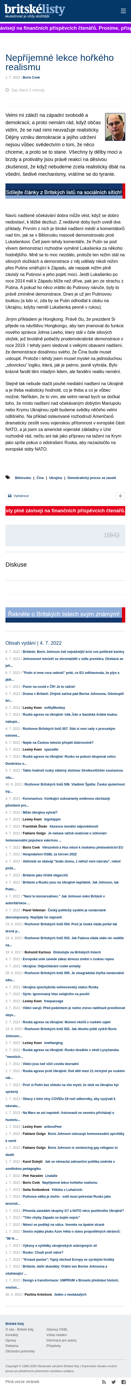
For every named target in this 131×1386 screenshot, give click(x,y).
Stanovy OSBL (57, 1329)
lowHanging (53, 1043)
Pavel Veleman (34, 910)
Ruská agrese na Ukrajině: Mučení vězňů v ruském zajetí (66, 1022)
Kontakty (11, 1335)
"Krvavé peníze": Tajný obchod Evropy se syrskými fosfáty (68, 1260)
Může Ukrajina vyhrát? (40, 812)
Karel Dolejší (33, 1162)
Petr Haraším (33, 1176)
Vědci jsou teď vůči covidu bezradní (51, 1064)
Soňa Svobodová (36, 1190)
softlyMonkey (54, 708)
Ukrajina (55, 478)
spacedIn (51, 749)
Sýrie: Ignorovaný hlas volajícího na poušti (56, 994)
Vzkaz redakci (56, 1335)
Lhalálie (51, 1176)
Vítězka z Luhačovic (67, 1190)
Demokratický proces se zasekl (92, 478)
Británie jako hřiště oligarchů (45, 875)
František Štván (35, 826)
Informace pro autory (61, 1340)
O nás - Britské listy (19, 1329)
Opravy (10, 1340)
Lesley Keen (32, 708)
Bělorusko (23, 478)
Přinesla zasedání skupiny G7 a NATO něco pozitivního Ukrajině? (73, 1211)
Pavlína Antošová (38, 1294)
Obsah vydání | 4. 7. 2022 (33, 643)
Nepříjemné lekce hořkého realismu (69, 1183)
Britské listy (53, 11)
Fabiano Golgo (34, 833)
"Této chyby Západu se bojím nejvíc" (51, 1218)
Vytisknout (18, 496)
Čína (40, 478)
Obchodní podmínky (20, 1351)
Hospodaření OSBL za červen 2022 (50, 854)
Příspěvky (53, 1346)
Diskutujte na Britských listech (77, 952)
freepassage (53, 1001)
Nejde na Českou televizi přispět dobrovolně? (58, 743)
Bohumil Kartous (38, 952)
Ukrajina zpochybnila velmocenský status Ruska (60, 987)
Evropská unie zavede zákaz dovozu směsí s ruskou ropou (68, 959)
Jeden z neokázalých (70, 1294)
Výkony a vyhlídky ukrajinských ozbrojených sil (60, 1246)
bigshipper (52, 819)
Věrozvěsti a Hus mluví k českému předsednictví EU (82, 847)
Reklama (11, 1346)
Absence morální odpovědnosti (73, 826)
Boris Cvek (31, 77)
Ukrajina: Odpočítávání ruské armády (52, 966)
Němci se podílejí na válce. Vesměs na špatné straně (63, 1225)
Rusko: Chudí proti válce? (43, 1252)
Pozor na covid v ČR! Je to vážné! (49, 687)
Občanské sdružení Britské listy (58, 1366)
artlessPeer (53, 1127)
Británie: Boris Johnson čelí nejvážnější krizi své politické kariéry (73, 652)
